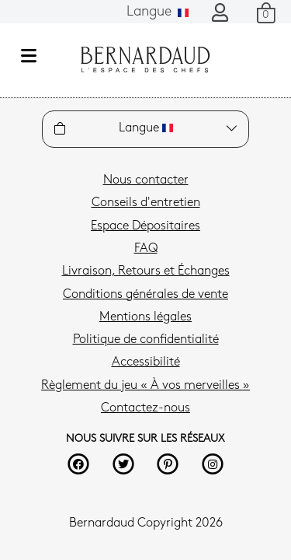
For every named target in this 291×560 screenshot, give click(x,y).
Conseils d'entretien (146, 203)
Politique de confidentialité (146, 340)
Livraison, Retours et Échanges (146, 271)
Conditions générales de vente (145, 295)
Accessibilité (146, 362)
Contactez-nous (145, 408)
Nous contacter (146, 180)
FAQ (146, 249)
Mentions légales (145, 317)
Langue (157, 12)
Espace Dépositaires (145, 226)
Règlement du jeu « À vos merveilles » (145, 386)
